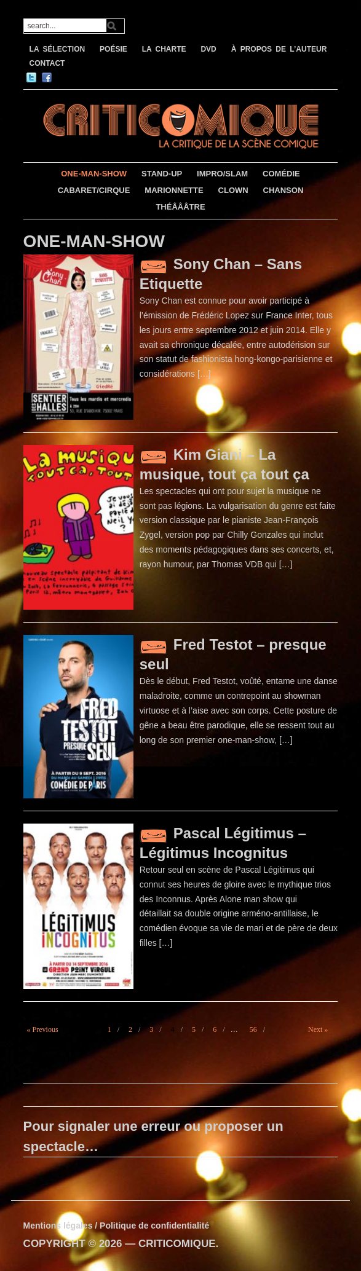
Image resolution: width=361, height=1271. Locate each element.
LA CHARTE (164, 49)
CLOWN (233, 190)
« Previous (42, 1029)
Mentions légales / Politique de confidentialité (116, 1225)
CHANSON (283, 190)
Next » (318, 1029)
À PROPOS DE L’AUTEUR (279, 49)
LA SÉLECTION (57, 49)
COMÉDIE (281, 173)
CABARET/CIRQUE (94, 190)
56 (253, 1029)
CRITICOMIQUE (177, 1243)
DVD (208, 49)
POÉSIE (113, 49)
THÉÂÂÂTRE (180, 206)
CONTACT (47, 63)
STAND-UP (161, 173)
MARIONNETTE (174, 190)
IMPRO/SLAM (222, 173)
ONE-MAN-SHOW (94, 173)
